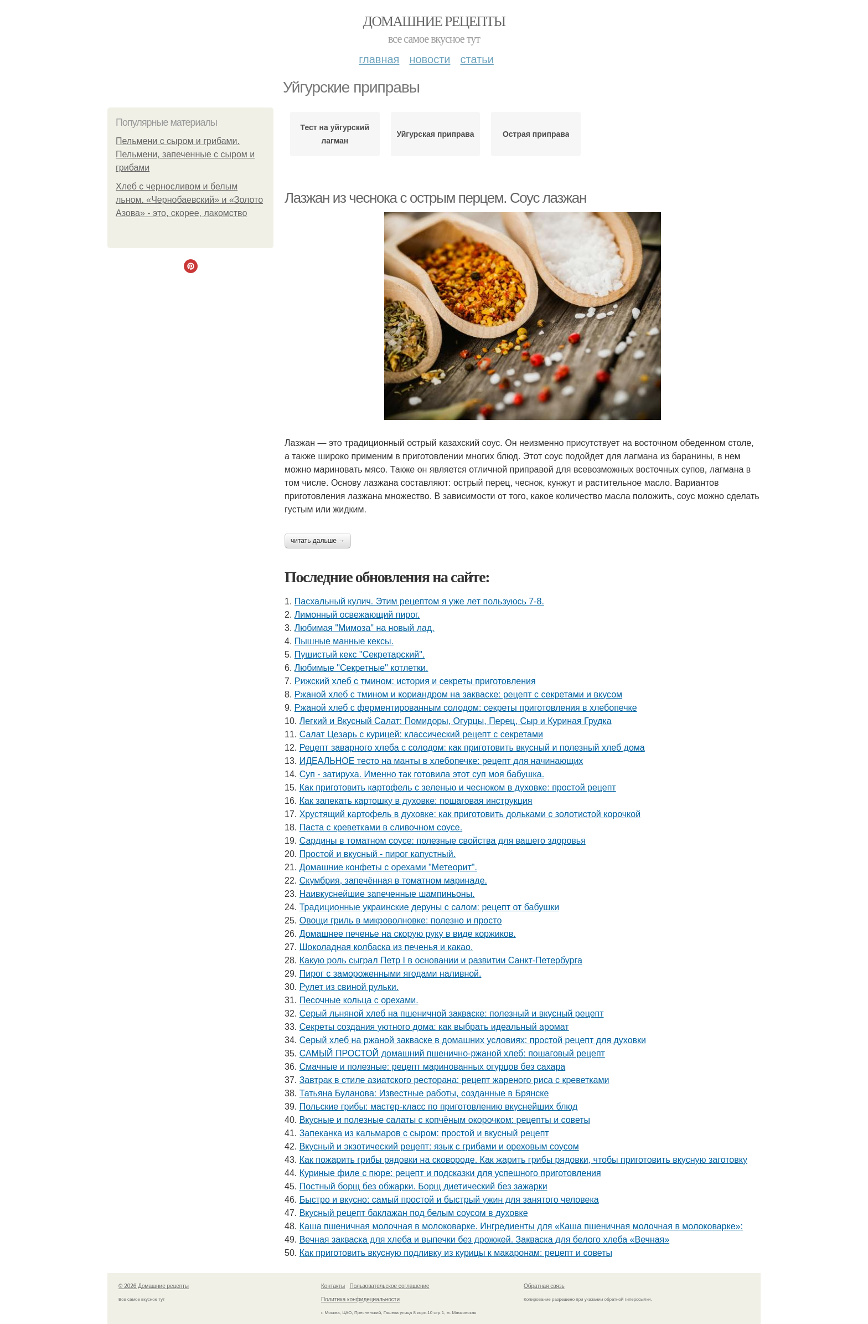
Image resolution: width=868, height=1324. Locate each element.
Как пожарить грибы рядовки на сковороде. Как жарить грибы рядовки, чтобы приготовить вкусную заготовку (523, 1159)
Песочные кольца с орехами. (358, 1000)
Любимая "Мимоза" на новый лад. (364, 628)
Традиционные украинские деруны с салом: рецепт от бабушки (429, 907)
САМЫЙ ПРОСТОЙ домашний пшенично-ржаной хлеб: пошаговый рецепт (452, 1053)
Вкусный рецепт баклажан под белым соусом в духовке (413, 1213)
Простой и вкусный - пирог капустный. (377, 854)
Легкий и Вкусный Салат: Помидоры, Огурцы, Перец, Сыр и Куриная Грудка (455, 721)
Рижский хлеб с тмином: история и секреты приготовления (415, 681)
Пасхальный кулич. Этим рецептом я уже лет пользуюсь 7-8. (419, 601)
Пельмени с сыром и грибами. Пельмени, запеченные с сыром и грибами (185, 154)
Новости (429, 59)
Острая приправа (536, 134)
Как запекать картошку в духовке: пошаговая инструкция (416, 800)
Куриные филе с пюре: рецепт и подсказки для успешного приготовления (450, 1173)
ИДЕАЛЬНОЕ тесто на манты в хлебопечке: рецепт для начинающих (441, 761)
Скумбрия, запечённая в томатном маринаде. (393, 880)
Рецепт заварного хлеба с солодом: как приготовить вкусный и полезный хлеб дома (472, 747)
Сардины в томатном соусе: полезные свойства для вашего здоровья (442, 840)
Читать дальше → (318, 541)
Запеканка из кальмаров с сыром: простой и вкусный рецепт (424, 1133)
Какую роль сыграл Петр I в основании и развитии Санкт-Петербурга (440, 960)
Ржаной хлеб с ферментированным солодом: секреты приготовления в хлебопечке (465, 707)
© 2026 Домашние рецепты (153, 1286)
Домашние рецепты (434, 21)
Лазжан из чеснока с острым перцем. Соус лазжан (435, 197)
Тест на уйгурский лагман (335, 134)
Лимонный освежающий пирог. (357, 614)
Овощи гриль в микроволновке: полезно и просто (400, 920)
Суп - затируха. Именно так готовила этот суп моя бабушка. (421, 774)
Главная (379, 59)
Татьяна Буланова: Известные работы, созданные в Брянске (424, 1093)
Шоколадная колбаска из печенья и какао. (386, 947)
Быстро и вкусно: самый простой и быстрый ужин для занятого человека (449, 1199)
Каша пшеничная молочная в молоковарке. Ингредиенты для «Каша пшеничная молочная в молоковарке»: (521, 1226)
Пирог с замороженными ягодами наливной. (390, 973)
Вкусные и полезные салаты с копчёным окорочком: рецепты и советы (444, 1120)
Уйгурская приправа (435, 134)
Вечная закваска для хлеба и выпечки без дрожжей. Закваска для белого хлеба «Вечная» (484, 1239)
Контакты (333, 1286)
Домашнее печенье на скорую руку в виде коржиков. (407, 933)
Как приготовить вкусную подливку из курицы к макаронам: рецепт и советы (455, 1253)
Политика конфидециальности (360, 1299)
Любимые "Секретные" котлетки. (361, 668)
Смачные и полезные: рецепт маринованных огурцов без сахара (432, 1066)
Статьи (476, 59)
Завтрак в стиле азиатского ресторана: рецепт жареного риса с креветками (454, 1080)
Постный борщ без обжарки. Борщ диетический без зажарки (423, 1186)
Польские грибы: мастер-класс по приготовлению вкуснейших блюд (438, 1106)
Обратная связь (544, 1286)
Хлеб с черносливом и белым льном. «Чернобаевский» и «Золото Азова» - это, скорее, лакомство (189, 200)
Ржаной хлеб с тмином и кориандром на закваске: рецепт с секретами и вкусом (458, 694)
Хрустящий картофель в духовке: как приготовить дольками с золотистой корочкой (469, 814)
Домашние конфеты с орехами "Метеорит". (388, 867)
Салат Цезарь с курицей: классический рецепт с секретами (421, 734)
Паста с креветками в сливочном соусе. (380, 827)
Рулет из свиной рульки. (349, 987)
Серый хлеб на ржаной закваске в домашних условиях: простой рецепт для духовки (472, 1040)
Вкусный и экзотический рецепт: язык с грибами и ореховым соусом (439, 1146)
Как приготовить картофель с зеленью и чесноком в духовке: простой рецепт (457, 787)
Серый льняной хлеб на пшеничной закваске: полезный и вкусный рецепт (451, 1013)
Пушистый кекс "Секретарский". (359, 654)
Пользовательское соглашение (390, 1286)
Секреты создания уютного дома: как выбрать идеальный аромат (434, 1027)
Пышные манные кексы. (344, 641)
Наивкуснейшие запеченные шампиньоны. (387, 894)
